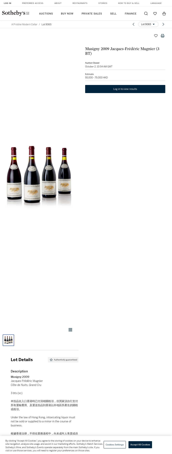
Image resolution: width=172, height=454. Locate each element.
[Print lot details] (162, 35)
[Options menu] (148, 24)
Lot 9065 (46, 24)
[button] (39, 176)
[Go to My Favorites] (155, 13)
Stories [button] (102, 3)
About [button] (58, 3)
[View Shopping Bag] (164, 13)
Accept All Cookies (140, 444)
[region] (86, 445)
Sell (113, 13)
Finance (131, 13)
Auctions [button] (46, 13)
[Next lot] (163, 24)
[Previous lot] (133, 24)
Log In (7, 3)
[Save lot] (156, 35)
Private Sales (92, 13)
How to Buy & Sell (128, 3)
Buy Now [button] (67, 13)
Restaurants (80, 3)
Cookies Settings (115, 444)
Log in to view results (125, 89)
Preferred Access (32, 3)
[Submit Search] (146, 13)
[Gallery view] (70, 329)
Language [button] (156, 3)
